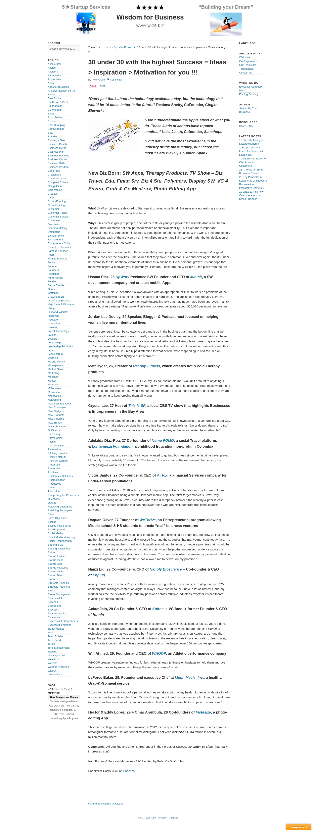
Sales (51, 514)
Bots (50, 132)
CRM (51, 197)
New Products (56, 415)
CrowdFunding (56, 205)
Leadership (54, 342)
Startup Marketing (58, 567)
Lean (51, 350)
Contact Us (245, 72)
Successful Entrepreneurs (63, 621)
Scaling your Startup (59, 525)
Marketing (53, 373)
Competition (55, 186)
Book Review (55, 117)
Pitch (242, 90)
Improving (53, 315)
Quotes (52, 502)
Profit (51, 487)
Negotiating (54, 395)
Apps (51, 83)
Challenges (54, 174)
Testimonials (246, 68)
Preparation (54, 464)
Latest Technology (58, 331)
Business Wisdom (58, 166)
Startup (52, 552)
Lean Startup (55, 353)
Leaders (52, 338)
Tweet (101, 86)
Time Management (59, 647)
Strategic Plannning (59, 586)
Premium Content (58, 460)
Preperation (54, 468)
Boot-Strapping (56, 125)
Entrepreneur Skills (59, 243)
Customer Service (58, 216)
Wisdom (52, 670)
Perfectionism (56, 445)
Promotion (54, 491)
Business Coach (57, 144)
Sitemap (173, 817)
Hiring (51, 308)
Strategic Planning (58, 582)
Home (108, 47)
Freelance (53, 273)
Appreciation (55, 79)
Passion (52, 441)
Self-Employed (56, 529)
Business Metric (57, 147)
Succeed (53, 601)
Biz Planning (55, 105)
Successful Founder (59, 624)
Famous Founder (58, 250)
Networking (54, 399)
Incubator (53, 319)
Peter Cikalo (98, 79)
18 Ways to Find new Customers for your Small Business (251, 195)
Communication (57, 178)
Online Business (57, 426)
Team (51, 632)
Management (55, 365)
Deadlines (53, 224)
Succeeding (54, 605)
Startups (52, 579)
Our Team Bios (248, 64)
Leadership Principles (60, 346)
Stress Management (59, 594)
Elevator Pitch (56, 235)
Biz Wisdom (55, 109)
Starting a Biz (55, 544)
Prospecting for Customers (63, 495)
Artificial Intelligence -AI (61, 90)
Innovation (54, 323)
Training (52, 651)
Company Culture (58, 182)
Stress (51, 590)
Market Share (55, 369)
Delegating (54, 231)
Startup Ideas (55, 560)
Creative (52, 193)
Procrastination (56, 479)
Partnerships (55, 437)
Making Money (56, 361)
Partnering (54, 434)
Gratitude (53, 292)
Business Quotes (58, 159)
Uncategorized (56, 655)
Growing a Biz (56, 296)
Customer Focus (57, 212)
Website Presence (58, 666)
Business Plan (56, 151)
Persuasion (54, 449)
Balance (52, 94)
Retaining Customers (60, 506)
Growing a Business (59, 300)
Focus (51, 262)
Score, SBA (246, 126)
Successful (54, 617)
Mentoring (53, 384)
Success (129, 771)
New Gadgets (56, 411)
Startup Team (55, 575)
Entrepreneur (55, 239)
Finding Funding (57, 258)
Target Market (56, 628)
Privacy (162, 817)
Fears (51, 254)
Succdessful (55, 598)
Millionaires (54, 388)
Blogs (51, 113)
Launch (52, 334)
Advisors (53, 71)
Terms (51, 643)
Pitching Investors (58, 453)
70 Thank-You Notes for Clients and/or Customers (253, 162)
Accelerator (54, 63)
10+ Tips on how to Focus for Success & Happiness (251, 151)
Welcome (244, 57)
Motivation (54, 392)
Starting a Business (59, 548)
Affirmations (54, 75)
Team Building (56, 636)
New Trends (55, 422)
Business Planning (58, 155)
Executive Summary (59, 247)
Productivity (54, 483)
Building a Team (57, 140)
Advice (52, 67)
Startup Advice (56, 556)
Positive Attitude (57, 456)
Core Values (55, 189)
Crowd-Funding (57, 201)
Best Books (54, 98)
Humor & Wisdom (58, 311)
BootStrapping (56, 128)
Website (52, 663)
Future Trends (56, 285)
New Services (56, 418)
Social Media (55, 533)
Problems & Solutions (60, 476)
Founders (53, 270)
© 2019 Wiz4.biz (146, 817)
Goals (51, 289)
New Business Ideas (60, 403)
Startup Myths (56, 571)
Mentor (52, 380)
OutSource (54, 430)
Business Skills (56, 163)
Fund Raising (55, 277)
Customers (54, 220)
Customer (53, 208)
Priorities (53, 472)
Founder (52, 266)
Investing (53, 327)
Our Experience (248, 61)
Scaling (52, 521)
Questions (54, 498)
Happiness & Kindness (61, 304)
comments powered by (105, 803)
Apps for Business (124, 47)
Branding (53, 136)
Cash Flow (54, 170)
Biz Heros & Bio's (58, 102)
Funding (52, 281)
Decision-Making (57, 228)
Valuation (53, 659)
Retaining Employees (60, 510)
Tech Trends (55, 640)
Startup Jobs (55, 563)
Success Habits (57, 613)
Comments (116, 79)
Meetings (53, 376)
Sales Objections (58, 518)
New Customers (57, 407)
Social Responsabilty (60, 540)
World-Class (55, 674)
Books (51, 121)
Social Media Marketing (61, 537)
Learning (53, 357)
